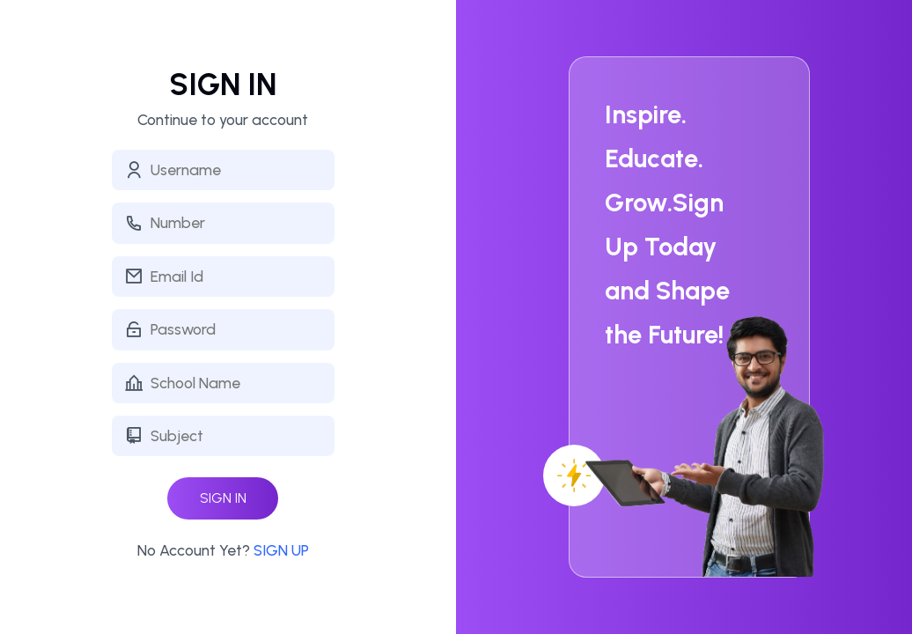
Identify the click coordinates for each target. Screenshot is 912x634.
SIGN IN (223, 498)
